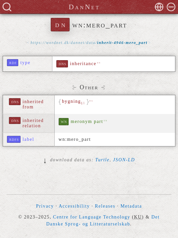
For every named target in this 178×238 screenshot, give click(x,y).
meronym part (87, 121)
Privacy (45, 206)
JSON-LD (124, 159)
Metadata (131, 206)
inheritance (83, 63)
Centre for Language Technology (91, 217)
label (28, 139)
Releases (105, 206)
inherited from (33, 104)
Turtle (102, 159)
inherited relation (33, 123)
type (25, 62)
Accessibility (74, 206)
